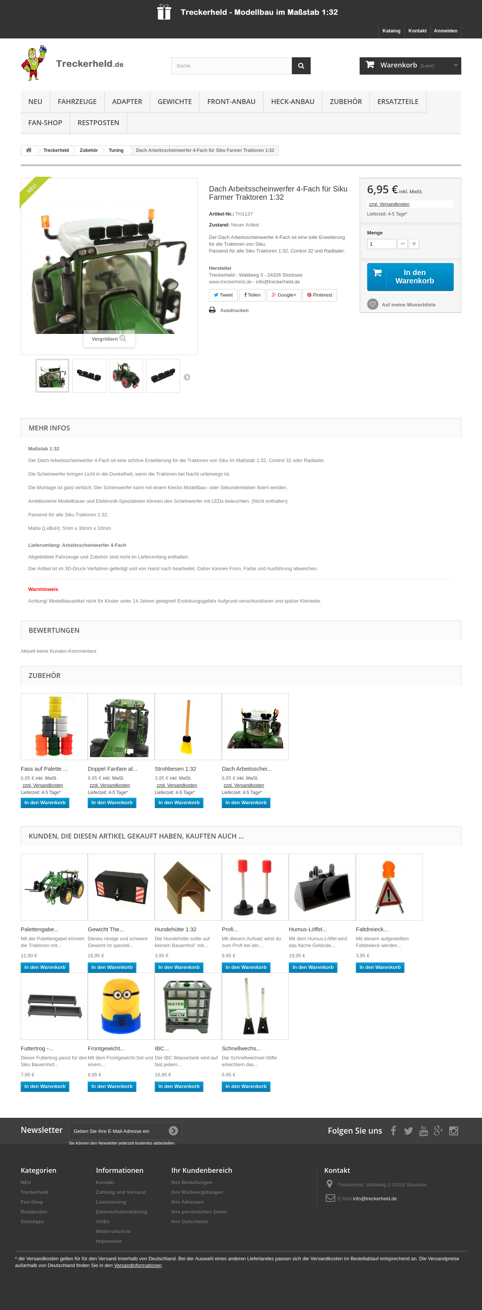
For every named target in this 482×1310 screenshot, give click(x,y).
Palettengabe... (40, 929)
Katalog (392, 31)
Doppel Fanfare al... (112, 768)
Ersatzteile (397, 101)
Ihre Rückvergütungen (197, 1192)
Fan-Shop (45, 122)
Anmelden (446, 31)
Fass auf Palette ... (44, 768)
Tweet (223, 295)
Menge (375, 233)
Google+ (284, 295)
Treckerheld (34, 1192)
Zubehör (346, 101)
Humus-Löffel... (308, 929)
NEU (35, 101)
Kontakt (418, 31)
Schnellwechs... (241, 1048)
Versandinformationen (138, 1265)
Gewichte (175, 101)
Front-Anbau (231, 101)
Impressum (109, 1241)
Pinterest (319, 295)
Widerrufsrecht (113, 1231)
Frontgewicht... (106, 1048)
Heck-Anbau (292, 101)
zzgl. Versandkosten (389, 204)
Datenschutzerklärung (122, 1212)
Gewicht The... (106, 929)
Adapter (127, 101)
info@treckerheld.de (375, 1198)
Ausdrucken (234, 310)
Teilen (252, 295)
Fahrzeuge (77, 101)
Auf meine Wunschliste (408, 305)
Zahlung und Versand (121, 1192)
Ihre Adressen (187, 1202)
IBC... (162, 1048)
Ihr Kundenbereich (201, 1170)
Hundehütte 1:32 (176, 929)
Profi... (230, 929)
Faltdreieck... (372, 929)
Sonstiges (32, 1221)
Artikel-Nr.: (221, 214)
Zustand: (219, 225)
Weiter (187, 377)
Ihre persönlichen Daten (199, 1212)
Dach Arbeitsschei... (247, 768)
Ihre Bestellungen (191, 1182)
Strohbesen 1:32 (175, 768)
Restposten (98, 122)
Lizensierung (111, 1202)
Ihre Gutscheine (189, 1221)
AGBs (103, 1221)
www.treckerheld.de (230, 282)
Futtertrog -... (37, 1048)
